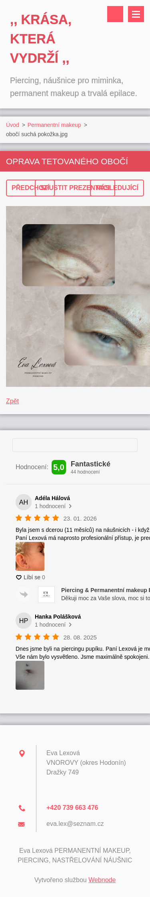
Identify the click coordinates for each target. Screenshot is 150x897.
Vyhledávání (115, 14)
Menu (136, 14)
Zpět (12, 401)
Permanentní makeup (54, 125)
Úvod (12, 125)
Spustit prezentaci (75, 187)
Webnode (102, 880)
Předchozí (30, 187)
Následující (117, 187)
